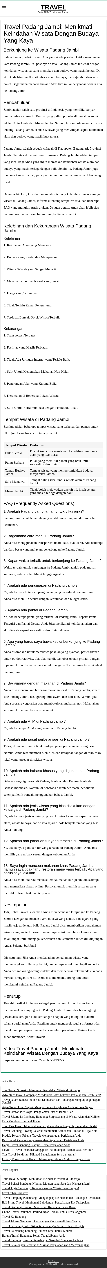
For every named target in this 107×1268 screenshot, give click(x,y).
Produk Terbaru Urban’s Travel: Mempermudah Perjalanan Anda (41, 1135)
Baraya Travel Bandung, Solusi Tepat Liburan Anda (33, 1235)
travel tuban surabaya (15, 1193)
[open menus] (4, 8)
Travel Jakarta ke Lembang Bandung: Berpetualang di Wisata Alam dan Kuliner (51, 1116)
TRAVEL (53, 7)
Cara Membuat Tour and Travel (21, 1121)
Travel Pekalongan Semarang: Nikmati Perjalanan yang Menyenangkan (45, 1245)
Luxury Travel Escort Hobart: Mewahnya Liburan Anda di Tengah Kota (46, 1159)
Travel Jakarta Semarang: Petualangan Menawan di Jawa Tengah (41, 1221)
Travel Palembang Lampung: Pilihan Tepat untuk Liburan (37, 1230)
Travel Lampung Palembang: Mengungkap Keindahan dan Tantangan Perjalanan (51, 1197)
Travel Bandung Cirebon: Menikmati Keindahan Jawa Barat (39, 1207)
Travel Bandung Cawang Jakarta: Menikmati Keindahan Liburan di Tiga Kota (49, 1130)
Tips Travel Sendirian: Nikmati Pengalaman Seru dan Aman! (39, 1154)
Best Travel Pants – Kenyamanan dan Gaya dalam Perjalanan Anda (43, 1140)
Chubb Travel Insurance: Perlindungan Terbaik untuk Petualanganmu (44, 1212)
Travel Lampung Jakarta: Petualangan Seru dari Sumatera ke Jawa (42, 1240)
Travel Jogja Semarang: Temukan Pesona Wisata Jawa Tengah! (40, 1188)
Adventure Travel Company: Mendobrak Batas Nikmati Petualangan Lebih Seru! (51, 1095)
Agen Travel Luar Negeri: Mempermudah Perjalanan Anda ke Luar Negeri (47, 1107)
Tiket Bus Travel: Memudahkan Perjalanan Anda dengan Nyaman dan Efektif (49, 1126)
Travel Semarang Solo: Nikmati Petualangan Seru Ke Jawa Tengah (43, 1226)
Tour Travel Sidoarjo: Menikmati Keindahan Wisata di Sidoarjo (41, 1090)
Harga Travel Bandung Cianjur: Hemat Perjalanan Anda (36, 1145)
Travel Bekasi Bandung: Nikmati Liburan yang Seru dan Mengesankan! (46, 1183)
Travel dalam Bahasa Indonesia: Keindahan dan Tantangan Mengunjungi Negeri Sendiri (51, 1101)
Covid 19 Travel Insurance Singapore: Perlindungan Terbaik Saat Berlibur (47, 1149)
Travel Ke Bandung (14, 1216)
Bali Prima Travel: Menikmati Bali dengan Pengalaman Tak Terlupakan (46, 1202)
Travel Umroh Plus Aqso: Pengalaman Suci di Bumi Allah (37, 1112)
